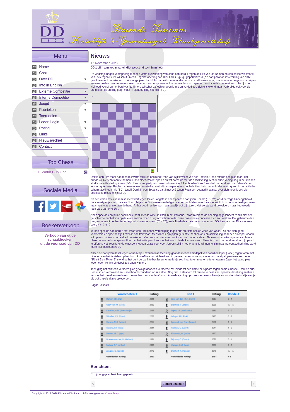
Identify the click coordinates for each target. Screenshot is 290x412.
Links (43, 134)
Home (44, 67)
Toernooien (48, 116)
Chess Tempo (112, 393)
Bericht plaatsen (173, 383)
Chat (43, 73)
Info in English (50, 85)
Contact (45, 146)
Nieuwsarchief (50, 140)
